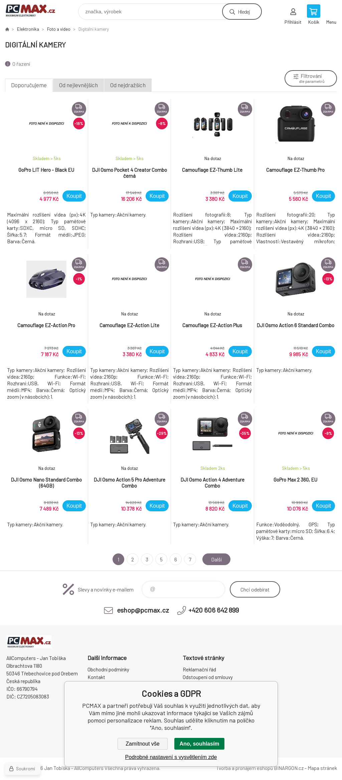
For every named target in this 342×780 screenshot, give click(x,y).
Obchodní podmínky (108, 669)
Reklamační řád (199, 669)
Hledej (244, 11)
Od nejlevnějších (78, 85)
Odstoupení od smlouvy (208, 677)
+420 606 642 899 (213, 610)
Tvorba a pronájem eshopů (244, 768)
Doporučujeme (29, 85)
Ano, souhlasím (199, 744)
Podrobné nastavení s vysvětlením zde (171, 757)
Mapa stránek (322, 768)
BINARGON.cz (289, 768)
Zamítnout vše (142, 744)
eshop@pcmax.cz (143, 610)
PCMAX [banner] (34, 10)
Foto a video (58, 29)
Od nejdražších (128, 85)
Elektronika (28, 29)
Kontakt (96, 677)
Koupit (73, 196)
